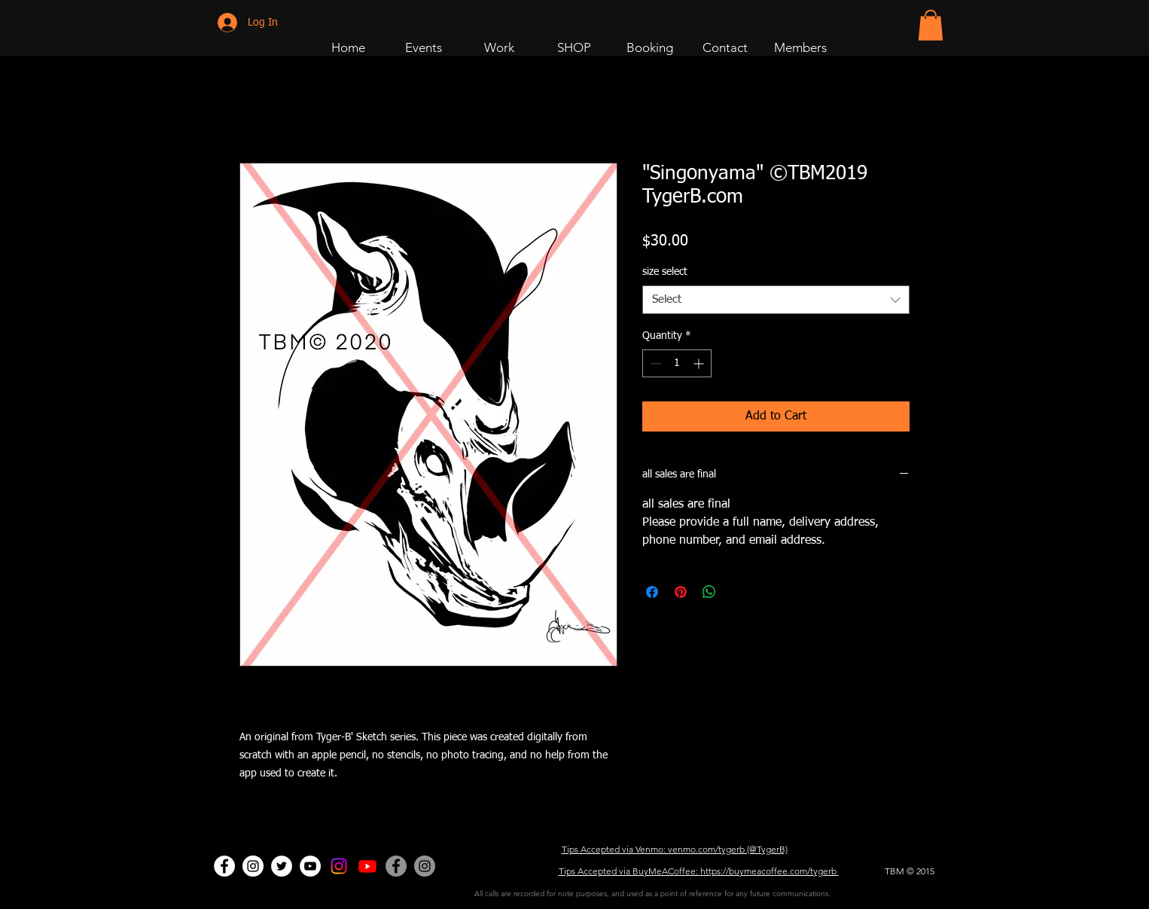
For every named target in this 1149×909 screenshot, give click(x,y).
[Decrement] (654, 363)
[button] (930, 25)
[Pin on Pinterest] (681, 592)
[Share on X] (738, 592)
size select (664, 272)
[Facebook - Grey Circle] (396, 866)
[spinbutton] (676, 363)
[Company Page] (424, 866)
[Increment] (699, 363)
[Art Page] (367, 866)
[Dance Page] (253, 866)
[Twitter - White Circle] (281, 866)
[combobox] (776, 299)
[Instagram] (338, 866)
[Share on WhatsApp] (709, 592)
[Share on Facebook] (652, 592)
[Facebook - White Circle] (224, 866)
